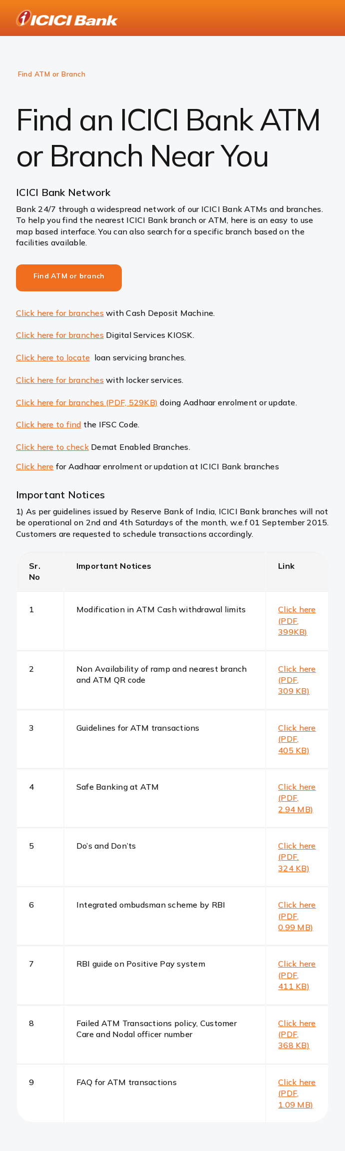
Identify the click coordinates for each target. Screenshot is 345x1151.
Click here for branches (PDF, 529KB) (87, 402)
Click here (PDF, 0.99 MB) (297, 916)
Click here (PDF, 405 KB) (297, 739)
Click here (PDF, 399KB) (297, 620)
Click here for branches (60, 313)
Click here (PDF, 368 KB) (297, 1034)
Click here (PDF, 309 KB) (297, 680)
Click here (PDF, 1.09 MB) (297, 1093)
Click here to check (52, 447)
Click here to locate (53, 357)
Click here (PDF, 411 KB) (297, 975)
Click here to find (48, 424)
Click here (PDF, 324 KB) (297, 857)
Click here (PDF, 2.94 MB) (297, 798)
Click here (35, 466)
